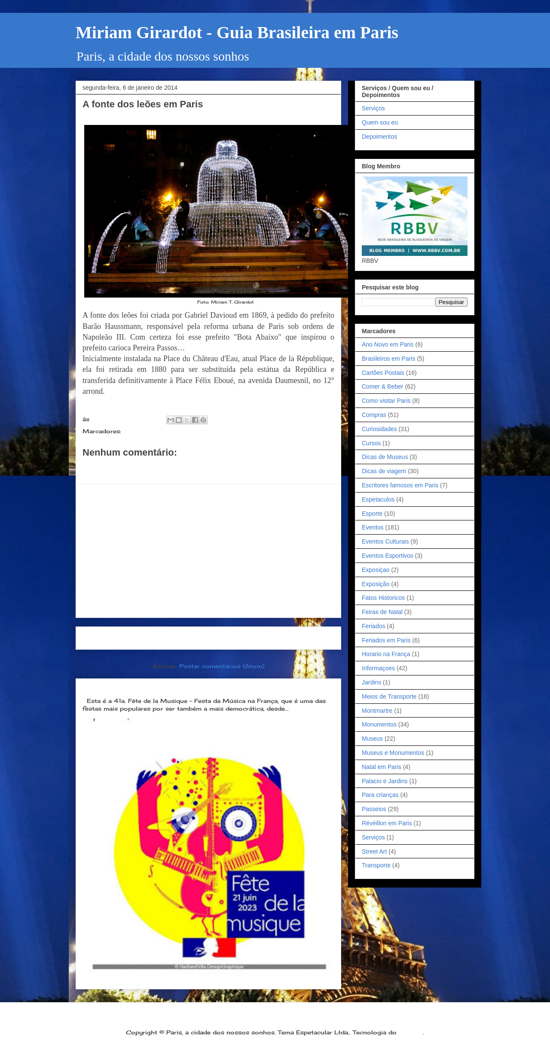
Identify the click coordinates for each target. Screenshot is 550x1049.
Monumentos (144, 431)
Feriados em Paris (386, 640)
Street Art (374, 851)
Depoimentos (379, 136)
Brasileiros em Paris (388, 358)
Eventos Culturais (385, 541)
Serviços (373, 108)
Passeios (374, 809)
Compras (374, 414)
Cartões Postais (383, 372)
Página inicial (211, 638)
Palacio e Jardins (385, 781)
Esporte (372, 513)
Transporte (376, 865)
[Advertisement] (208, 551)
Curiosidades (379, 429)
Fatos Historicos (383, 597)
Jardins (371, 682)
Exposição (376, 584)
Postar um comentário (128, 467)
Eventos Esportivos (387, 555)
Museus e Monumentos (393, 752)
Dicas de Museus (385, 456)
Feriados (373, 626)
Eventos (373, 527)
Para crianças (380, 794)
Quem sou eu (380, 122)
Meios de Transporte (389, 696)
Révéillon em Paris (387, 823)
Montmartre (377, 710)
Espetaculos (378, 499)
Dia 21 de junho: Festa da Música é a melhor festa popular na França (200, 687)
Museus (372, 738)
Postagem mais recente (126, 638)
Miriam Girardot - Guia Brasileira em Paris (237, 32)
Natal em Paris (381, 766)
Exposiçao (376, 569)
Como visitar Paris (386, 400)
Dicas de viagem (384, 471)
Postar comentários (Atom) (221, 666)
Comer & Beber (382, 386)
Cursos (371, 443)
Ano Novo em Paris (388, 344)
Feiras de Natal (382, 611)
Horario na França (386, 654)
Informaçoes (378, 668)
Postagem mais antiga (292, 638)
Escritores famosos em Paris (400, 485)
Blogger (411, 1032)
